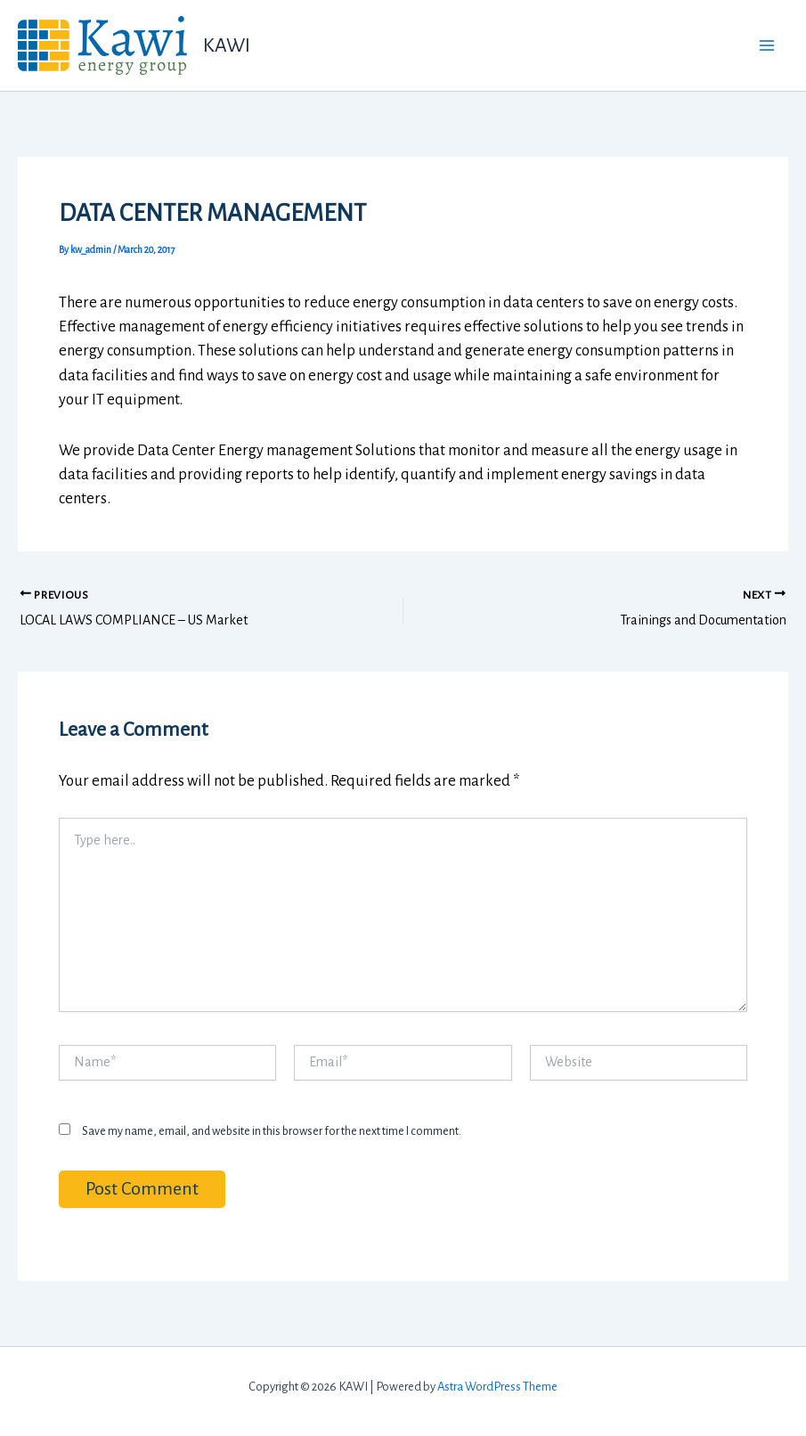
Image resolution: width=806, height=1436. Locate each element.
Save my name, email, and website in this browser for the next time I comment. (271, 1131)
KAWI (226, 45)
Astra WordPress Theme (497, 1386)
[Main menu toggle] (767, 46)
